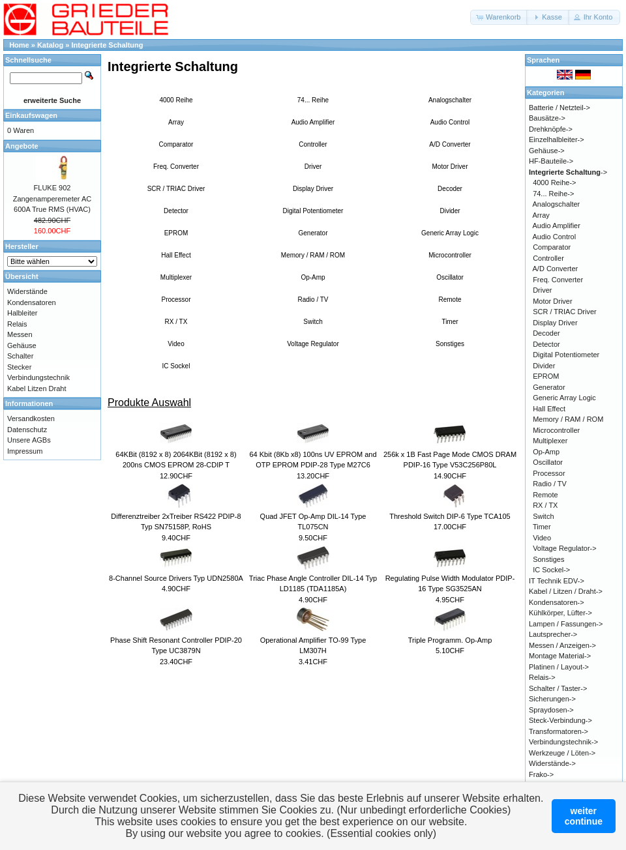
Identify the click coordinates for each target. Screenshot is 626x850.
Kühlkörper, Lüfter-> (560, 613)
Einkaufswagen (31, 115)
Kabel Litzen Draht (37, 388)
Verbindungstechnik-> (563, 742)
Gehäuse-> (547, 150)
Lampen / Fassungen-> (566, 624)
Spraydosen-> (551, 710)
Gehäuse (22, 345)
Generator (312, 233)
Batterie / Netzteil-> (559, 107)
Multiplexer (176, 277)
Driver (313, 166)
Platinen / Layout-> (559, 667)
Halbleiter (22, 313)
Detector (176, 210)
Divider (450, 210)
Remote (449, 299)
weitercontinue (584, 816)
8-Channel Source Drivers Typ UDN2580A (176, 578)
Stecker (19, 367)
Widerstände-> (552, 763)
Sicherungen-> (552, 699)
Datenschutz (27, 429)
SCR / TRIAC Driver (176, 188)
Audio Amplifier (313, 122)
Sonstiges (450, 343)
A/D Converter (449, 144)
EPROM (176, 233)
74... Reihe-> (553, 194)
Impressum (24, 451)
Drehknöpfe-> (551, 129)
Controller (313, 144)
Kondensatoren (31, 302)
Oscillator (450, 277)
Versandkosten (31, 418)
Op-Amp (313, 277)
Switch (312, 321)
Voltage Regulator (313, 343)
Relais (17, 324)
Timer (449, 321)
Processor (175, 299)
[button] (499, 17)
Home (19, 45)
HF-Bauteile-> (551, 161)
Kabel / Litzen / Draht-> (566, 591)
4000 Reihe (175, 100)
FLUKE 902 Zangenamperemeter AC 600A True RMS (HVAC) (52, 198)
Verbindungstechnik (38, 377)
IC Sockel (176, 366)
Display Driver (313, 188)
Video (176, 343)
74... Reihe (313, 100)
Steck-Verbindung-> (560, 720)
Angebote (21, 146)
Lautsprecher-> (553, 634)
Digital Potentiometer (313, 210)
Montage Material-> (560, 656)
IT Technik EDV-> (556, 581)
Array (176, 122)
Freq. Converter (176, 166)
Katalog (50, 45)
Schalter (20, 356)
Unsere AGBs (29, 440)
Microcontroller (449, 255)
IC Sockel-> (551, 570)
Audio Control (450, 122)
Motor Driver (450, 166)
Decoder (450, 188)
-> (568, 172)
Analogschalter (449, 100)
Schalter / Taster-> (558, 688)
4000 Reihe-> (554, 182)
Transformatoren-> (558, 731)
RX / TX (176, 321)
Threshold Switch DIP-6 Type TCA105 (449, 516)
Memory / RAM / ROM (313, 255)
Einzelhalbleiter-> (556, 139)
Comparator (176, 144)
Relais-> (542, 677)
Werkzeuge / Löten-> (562, 753)
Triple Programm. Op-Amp (450, 640)
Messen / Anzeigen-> (562, 645)
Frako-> (541, 774)
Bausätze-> (547, 118)
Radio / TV (312, 299)
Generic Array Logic (450, 233)
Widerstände (27, 291)
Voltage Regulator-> (565, 548)
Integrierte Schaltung (107, 45)
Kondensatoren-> (556, 602)
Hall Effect (175, 255)
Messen (20, 334)
